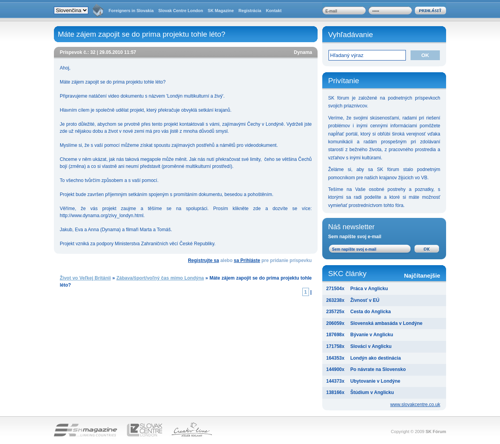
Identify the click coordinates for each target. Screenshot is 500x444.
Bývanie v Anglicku (371, 334)
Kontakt (274, 10)
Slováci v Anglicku (371, 346)
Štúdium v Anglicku (372, 392)
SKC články (384, 274)
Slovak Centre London (180, 10)
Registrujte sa (203, 260)
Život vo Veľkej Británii (85, 278)
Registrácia (249, 10)
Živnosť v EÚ (364, 300)
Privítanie (343, 81)
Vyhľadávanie (350, 34)
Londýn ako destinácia (375, 358)
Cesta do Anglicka (370, 311)
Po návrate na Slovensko (378, 369)
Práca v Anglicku (369, 288)
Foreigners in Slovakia (131, 10)
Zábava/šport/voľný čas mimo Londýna (160, 278)
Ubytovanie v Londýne (375, 381)
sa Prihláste (247, 260)
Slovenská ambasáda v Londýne (386, 323)
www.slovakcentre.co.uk (415, 404)
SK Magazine (221, 10)
